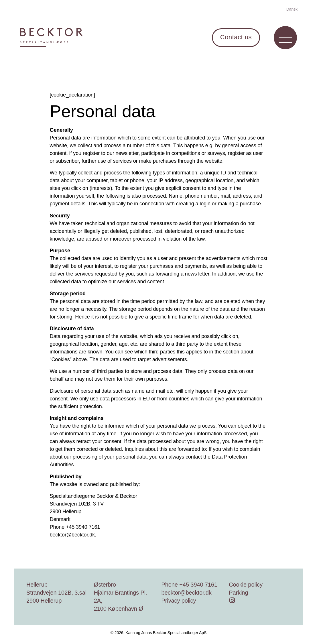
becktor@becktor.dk (187, 592)
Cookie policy (246, 584)
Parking (238, 592)
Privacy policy (179, 600)
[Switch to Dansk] (292, 8)
